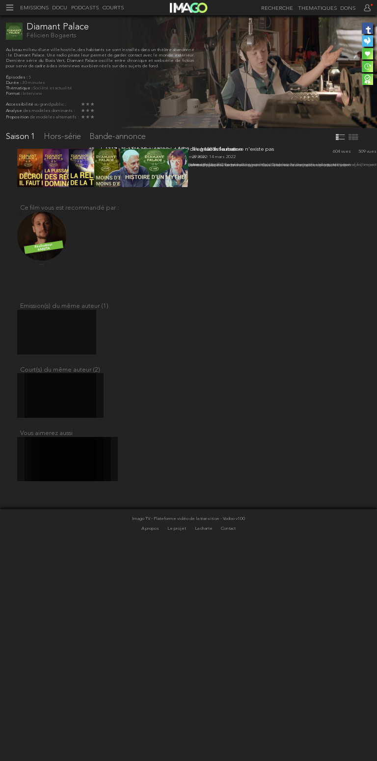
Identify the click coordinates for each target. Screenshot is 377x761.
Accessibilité (20, 104)
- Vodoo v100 (232, 726)
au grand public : (50, 104)
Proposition (18, 117)
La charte (204, 736)
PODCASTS (85, 8)
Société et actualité (52, 88)
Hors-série (63, 137)
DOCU (59, 8)
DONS (347, 8)
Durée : (14, 83)
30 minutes (33, 83)
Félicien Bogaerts (51, 35)
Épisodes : (17, 77)
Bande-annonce (117, 137)
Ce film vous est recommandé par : (69, 395)
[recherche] (275, 8)
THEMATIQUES (317, 8)
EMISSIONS (34, 8)
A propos (150, 736)
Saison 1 (21, 137)
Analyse (14, 111)
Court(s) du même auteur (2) (60, 566)
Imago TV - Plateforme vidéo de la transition (176, 726)
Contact (228, 736)
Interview (32, 93)
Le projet (177, 736)
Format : (14, 93)
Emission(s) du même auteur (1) (64, 496)
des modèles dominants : (49, 111)
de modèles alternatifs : (54, 117)
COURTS (113, 8)
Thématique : (19, 88)
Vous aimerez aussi (46, 635)
